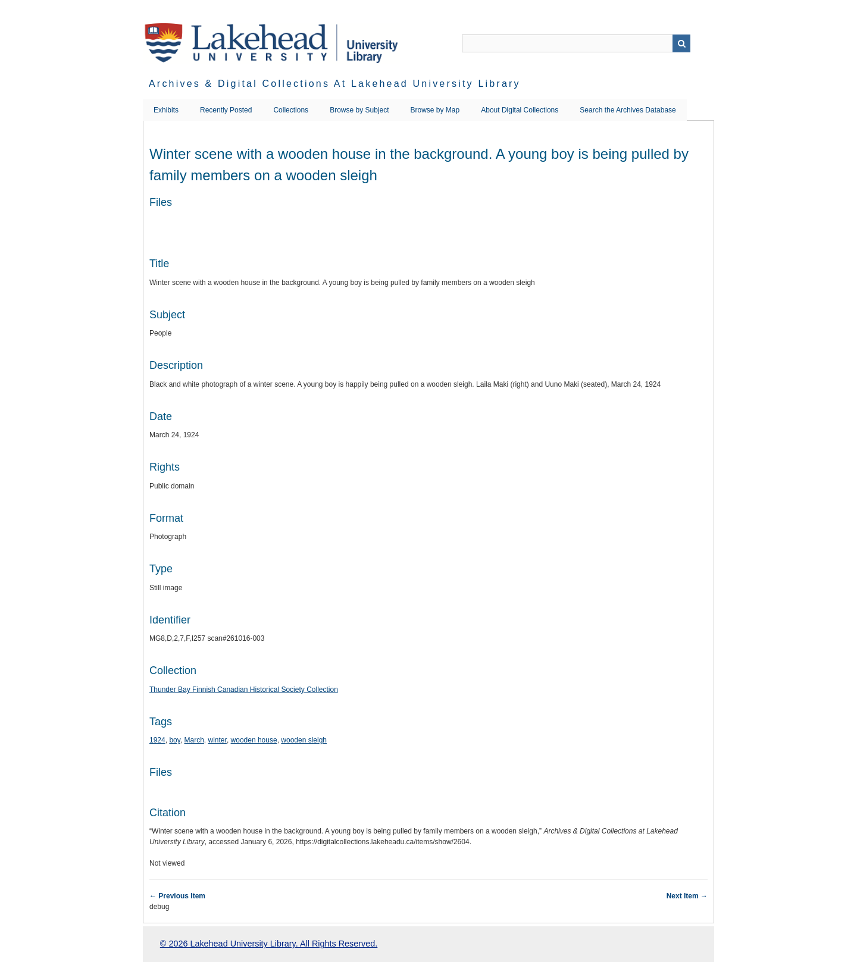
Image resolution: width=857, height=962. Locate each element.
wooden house (254, 740)
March (194, 740)
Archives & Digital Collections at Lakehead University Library (335, 84)
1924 (157, 740)
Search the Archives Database (627, 110)
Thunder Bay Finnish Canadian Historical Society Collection (243, 689)
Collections (290, 110)
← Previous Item (177, 896)
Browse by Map (435, 110)
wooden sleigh (304, 740)
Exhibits (166, 110)
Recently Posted (226, 110)
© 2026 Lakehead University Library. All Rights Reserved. (268, 943)
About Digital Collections (519, 110)
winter (217, 740)
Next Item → (687, 896)
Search (681, 43)
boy (174, 740)
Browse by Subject (359, 110)
